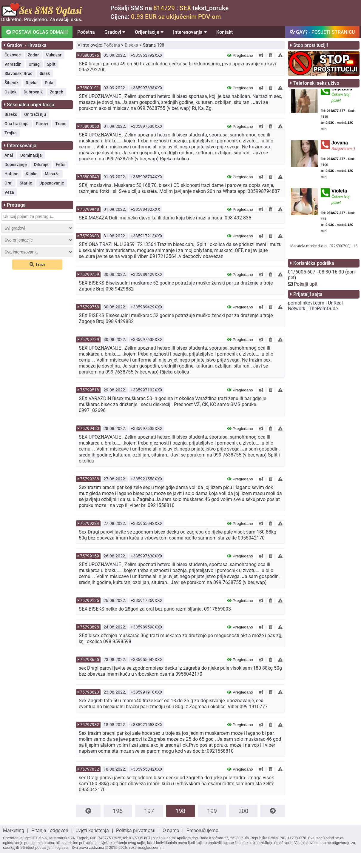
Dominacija (31, 155)
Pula (49, 82)
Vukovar (53, 55)
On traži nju (35, 114)
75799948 (89, 209)
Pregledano (240, 55)
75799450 (89, 428)
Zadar (33, 55)
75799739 (89, 339)
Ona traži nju (16, 123)
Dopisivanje (15, 164)
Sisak (45, 73)
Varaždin (12, 64)
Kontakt (224, 32)
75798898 (89, 627)
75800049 (89, 176)
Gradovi (114, 32)
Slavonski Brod (18, 73)
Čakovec (12, 55)
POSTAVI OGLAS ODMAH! (36, 32)
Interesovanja (190, 32)
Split (51, 64)
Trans (60, 123)
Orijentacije (149, 32)
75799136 (89, 600)
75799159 (89, 556)
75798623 (89, 692)
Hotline (11, 173)
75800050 (89, 126)
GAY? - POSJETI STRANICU (322, 32)
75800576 (89, 55)
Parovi (42, 123)
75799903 (89, 235)
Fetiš (60, 164)
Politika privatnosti (135, 830)
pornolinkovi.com (306, 303)
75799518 (89, 390)
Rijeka (32, 82)
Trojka (10, 132)
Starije (26, 183)
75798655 (89, 659)
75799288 (89, 479)
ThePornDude (323, 308)
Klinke (32, 173)
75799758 (89, 307)
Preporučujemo (202, 830)
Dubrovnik (33, 92)
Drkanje (41, 164)
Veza (9, 192)
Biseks (10, 114)
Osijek (10, 92)
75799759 (89, 274)
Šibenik (11, 82)
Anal (8, 155)
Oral (8, 183)
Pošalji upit (305, 284)
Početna (86, 32)
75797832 (89, 769)
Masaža (52, 173)
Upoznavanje (51, 183)
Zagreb (56, 92)
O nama (171, 830)
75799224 (89, 523)
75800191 (89, 87)
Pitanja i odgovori (49, 830)
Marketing (13, 830)
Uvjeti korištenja (92, 830)
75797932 (89, 724)
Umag (34, 64)
